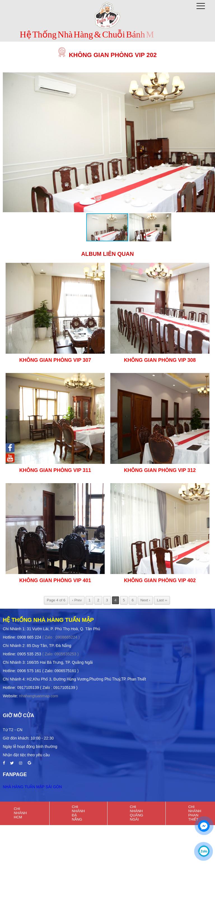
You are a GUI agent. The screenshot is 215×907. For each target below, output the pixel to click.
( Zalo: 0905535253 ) (60, 654)
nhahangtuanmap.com (38, 696)
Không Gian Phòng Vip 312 (160, 470)
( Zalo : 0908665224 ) (61, 637)
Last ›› (162, 600)
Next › (145, 600)
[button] (150, 227)
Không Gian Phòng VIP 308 (160, 360)
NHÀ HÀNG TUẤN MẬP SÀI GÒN (32, 787)
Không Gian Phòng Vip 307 (55, 360)
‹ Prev (77, 600)
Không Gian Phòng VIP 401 (55, 580)
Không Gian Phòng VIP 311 (55, 470)
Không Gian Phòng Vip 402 (160, 580)
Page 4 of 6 (56, 600)
